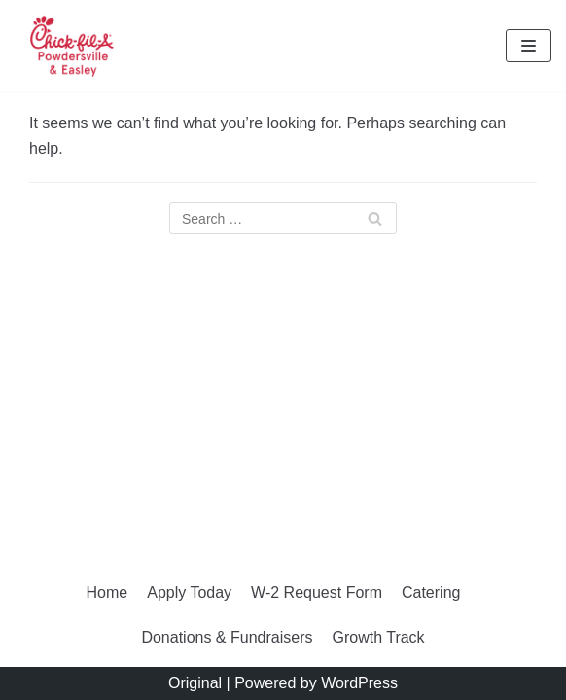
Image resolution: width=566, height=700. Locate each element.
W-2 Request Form (316, 592)
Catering (431, 592)
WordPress (359, 683)
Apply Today (189, 592)
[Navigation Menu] (528, 45)
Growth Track (378, 637)
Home (107, 592)
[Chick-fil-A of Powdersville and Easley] (73, 46)
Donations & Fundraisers (226, 637)
